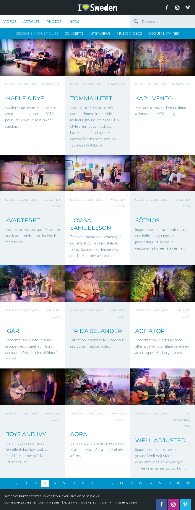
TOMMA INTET (91, 98)
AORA (78, 434)
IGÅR (12, 331)
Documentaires (163, 33)
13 (121, 483)
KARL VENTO (154, 98)
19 (178, 483)
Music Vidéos (129, 33)
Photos (54, 22)
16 (150, 483)
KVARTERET (22, 220)
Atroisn (83, 502)
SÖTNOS (147, 220)
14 (131, 483)
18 (169, 483)
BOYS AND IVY (25, 434)
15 (140, 483)
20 (188, 483)
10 (92, 483)
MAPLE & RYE (24, 98)
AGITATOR (150, 331)
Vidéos (10, 22)
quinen (131, 502)
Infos (73, 22)
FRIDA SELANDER (96, 331)
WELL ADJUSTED (160, 440)
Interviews (100, 33)
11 (102, 483)
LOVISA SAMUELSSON (90, 224)
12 (112, 483)
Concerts (74, 33)
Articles (31, 22)
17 (159, 483)
